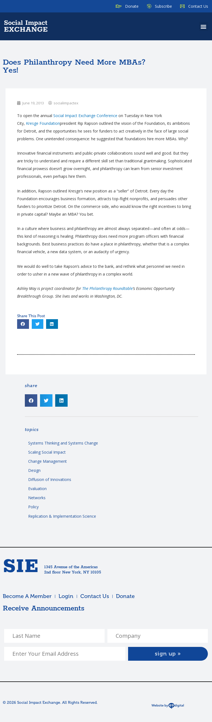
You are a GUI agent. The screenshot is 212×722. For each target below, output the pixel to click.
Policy (33, 506)
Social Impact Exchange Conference (85, 115)
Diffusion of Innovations (49, 479)
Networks (37, 497)
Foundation (43, 123)
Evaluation (37, 488)
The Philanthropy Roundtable (107, 288)
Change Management (47, 461)
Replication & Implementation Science (62, 516)
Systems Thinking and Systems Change (63, 443)
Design (34, 470)
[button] (203, 26)
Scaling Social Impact (47, 452)
